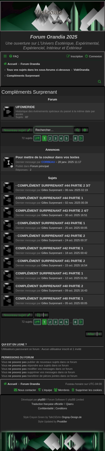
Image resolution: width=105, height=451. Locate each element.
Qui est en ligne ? (14, 344)
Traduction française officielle (47, 404)
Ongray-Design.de (72, 417)
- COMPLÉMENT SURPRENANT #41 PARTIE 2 (50, 261)
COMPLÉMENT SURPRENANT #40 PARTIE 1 (49, 298)
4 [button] (61, 138)
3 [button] (55, 138)
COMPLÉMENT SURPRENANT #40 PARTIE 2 (49, 286)
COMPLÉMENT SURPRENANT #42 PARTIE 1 (49, 248)
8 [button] (75, 138)
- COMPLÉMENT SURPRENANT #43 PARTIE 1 (50, 223)
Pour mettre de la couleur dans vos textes (47, 157)
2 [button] (50, 138)
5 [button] (66, 138)
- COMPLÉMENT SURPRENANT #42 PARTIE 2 (50, 236)
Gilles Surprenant (51, 190)
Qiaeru (69, 404)
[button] (37, 138)
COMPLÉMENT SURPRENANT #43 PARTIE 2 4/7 (52, 210)
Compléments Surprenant (29, 92)
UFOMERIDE (25, 107)
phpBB (41, 399)
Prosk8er (62, 421)
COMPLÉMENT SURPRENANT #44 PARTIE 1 (49, 198)
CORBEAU (48, 161)
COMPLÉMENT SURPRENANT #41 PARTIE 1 (49, 273)
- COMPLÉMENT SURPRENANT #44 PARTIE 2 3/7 (53, 185)
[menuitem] (14, 56)
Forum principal (39, 166)
